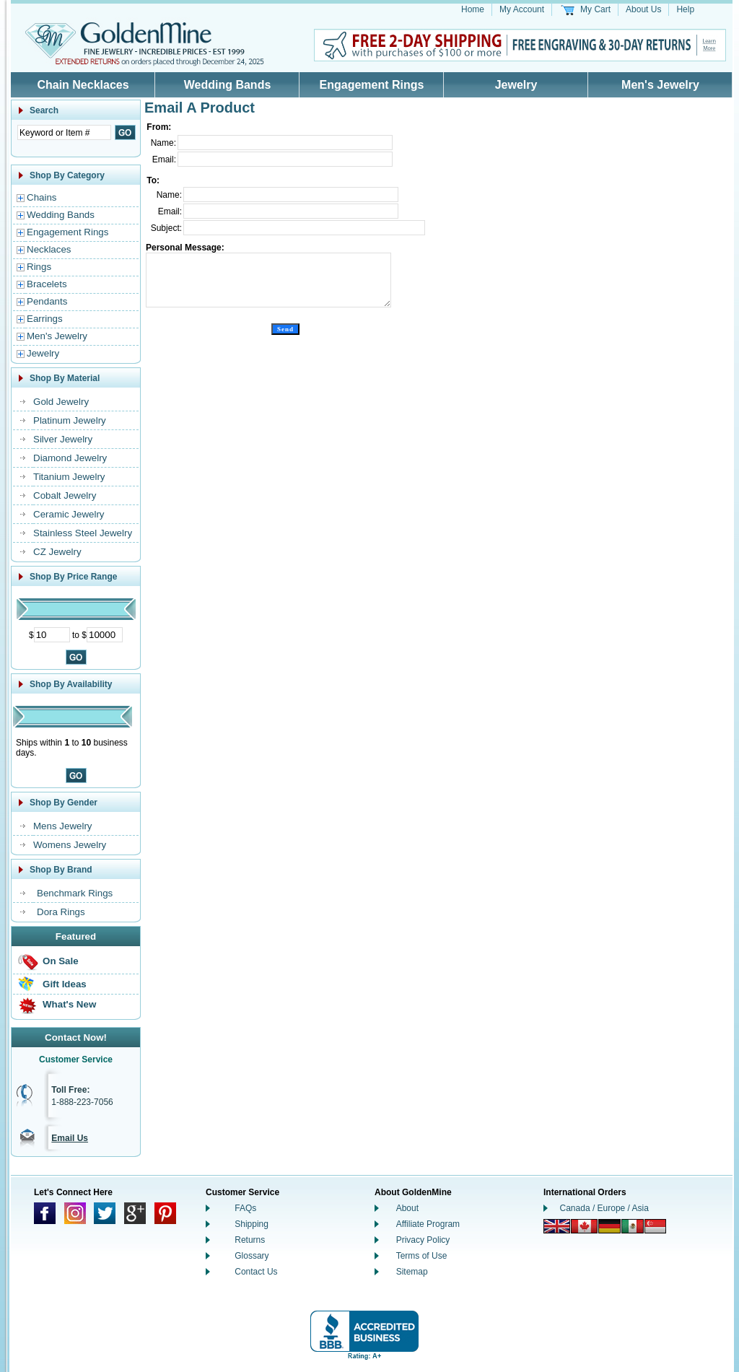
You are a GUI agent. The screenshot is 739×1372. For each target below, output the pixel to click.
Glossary (251, 1256)
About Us (643, 9)
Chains (42, 197)
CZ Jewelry (57, 551)
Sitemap (412, 1272)
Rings (39, 266)
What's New (69, 1004)
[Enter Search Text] (64, 132)
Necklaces (49, 249)
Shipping (251, 1224)
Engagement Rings (372, 85)
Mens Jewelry (62, 826)
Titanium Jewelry (69, 476)
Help (685, 9)
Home (472, 9)
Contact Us (256, 1272)
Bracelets (47, 284)
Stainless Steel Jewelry (82, 533)
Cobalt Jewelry (64, 495)
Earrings (45, 318)
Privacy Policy (423, 1240)
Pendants (47, 301)
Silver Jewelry (62, 439)
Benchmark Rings (75, 893)
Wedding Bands (227, 85)
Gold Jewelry (61, 401)
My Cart (595, 9)
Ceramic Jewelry (69, 514)
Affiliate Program (428, 1224)
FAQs (245, 1208)
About (407, 1208)
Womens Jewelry (69, 844)
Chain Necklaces (82, 85)
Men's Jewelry (660, 85)
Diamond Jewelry (70, 458)
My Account (521, 9)
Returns (250, 1240)
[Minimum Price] (52, 634)
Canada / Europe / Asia (604, 1208)
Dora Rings (61, 911)
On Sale (61, 961)
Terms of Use (421, 1256)
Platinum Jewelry (69, 420)
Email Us (69, 1138)
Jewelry (516, 85)
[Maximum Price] (105, 634)
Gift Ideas (65, 984)
